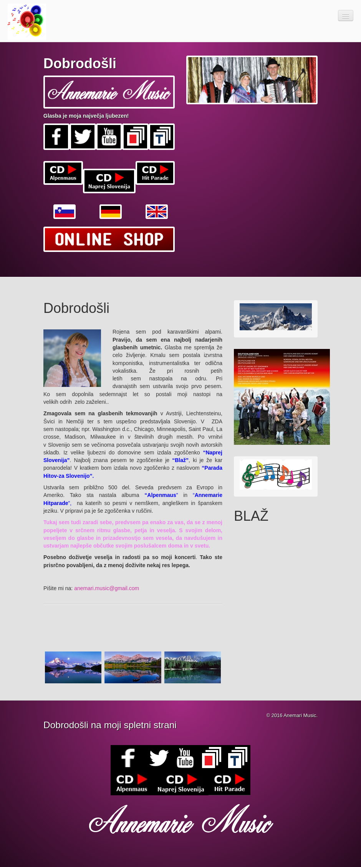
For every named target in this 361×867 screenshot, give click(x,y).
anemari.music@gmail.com (106, 588)
